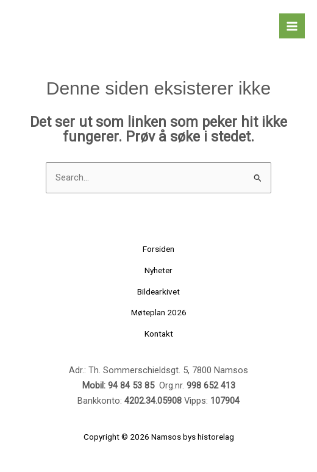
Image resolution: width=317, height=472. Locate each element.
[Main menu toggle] (292, 26)
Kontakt (158, 333)
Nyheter (158, 270)
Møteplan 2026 (159, 312)
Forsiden (158, 249)
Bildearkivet (158, 291)
